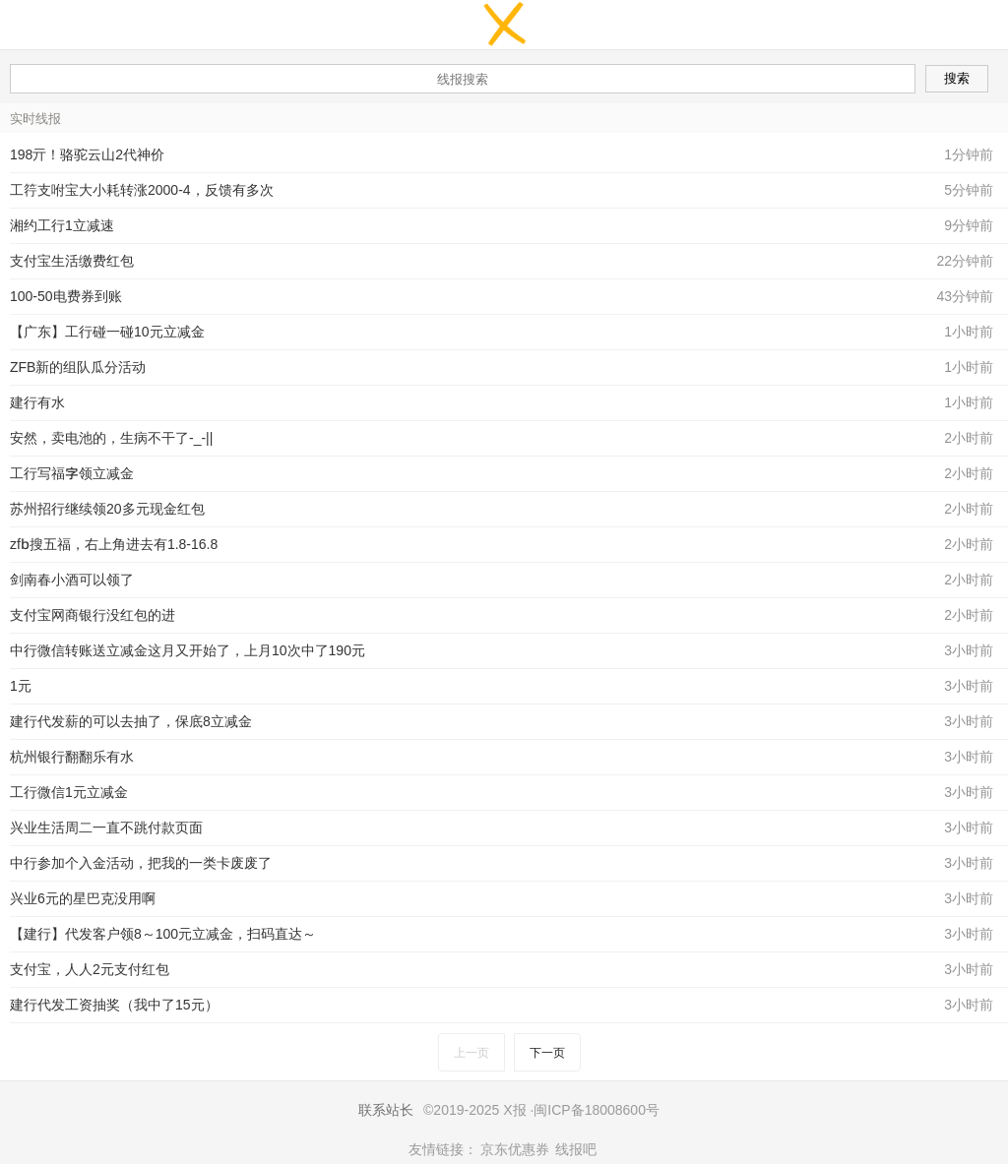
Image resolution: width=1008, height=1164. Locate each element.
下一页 (547, 1052)
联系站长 (385, 1110)
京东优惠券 (514, 1149)
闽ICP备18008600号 (597, 1110)
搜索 (957, 78)
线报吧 (576, 1149)
